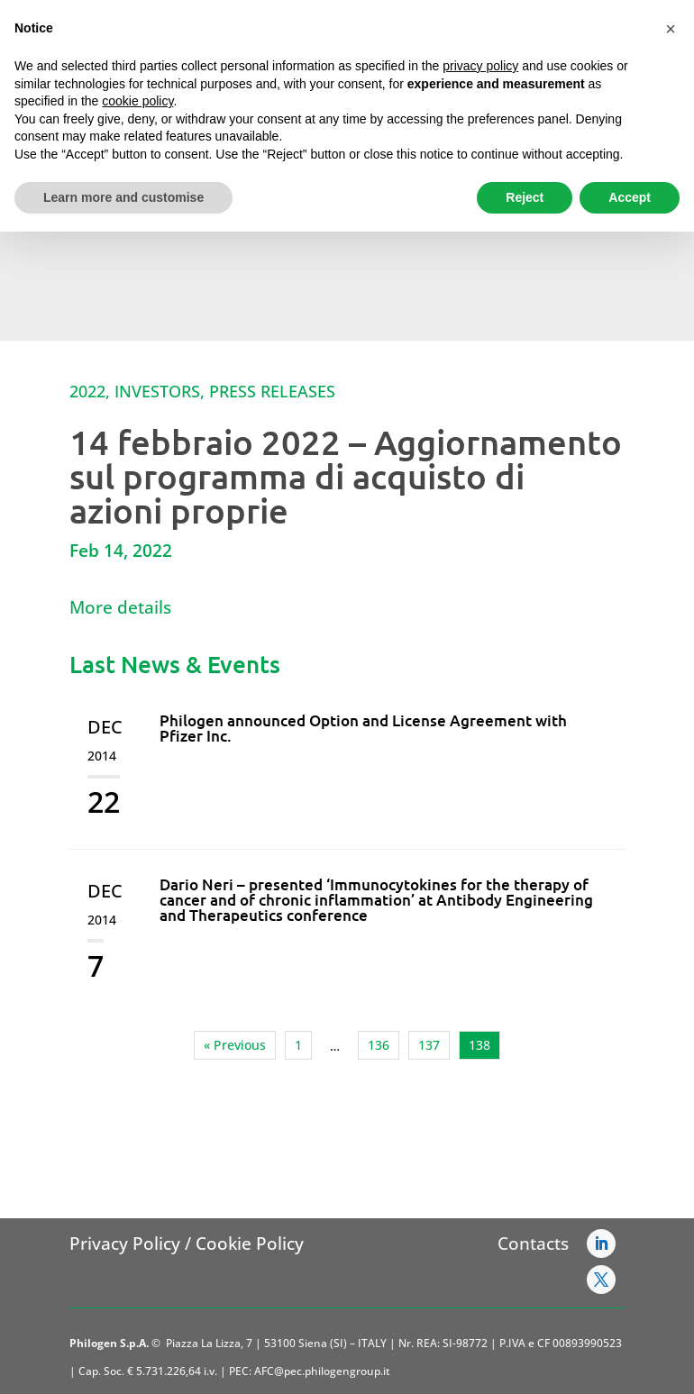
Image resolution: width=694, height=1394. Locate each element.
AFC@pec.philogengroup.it (322, 1371)
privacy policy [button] (480, 66)
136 (378, 1044)
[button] (670, 28)
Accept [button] (629, 197)
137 (429, 1044)
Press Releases (272, 391)
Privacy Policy (124, 1243)
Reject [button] (524, 197)
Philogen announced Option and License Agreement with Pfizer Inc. (363, 728)
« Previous (235, 1044)
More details (120, 607)
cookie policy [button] (137, 101)
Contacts (533, 1243)
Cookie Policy (250, 1243)
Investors (157, 391)
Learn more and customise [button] (123, 197)
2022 (87, 391)
